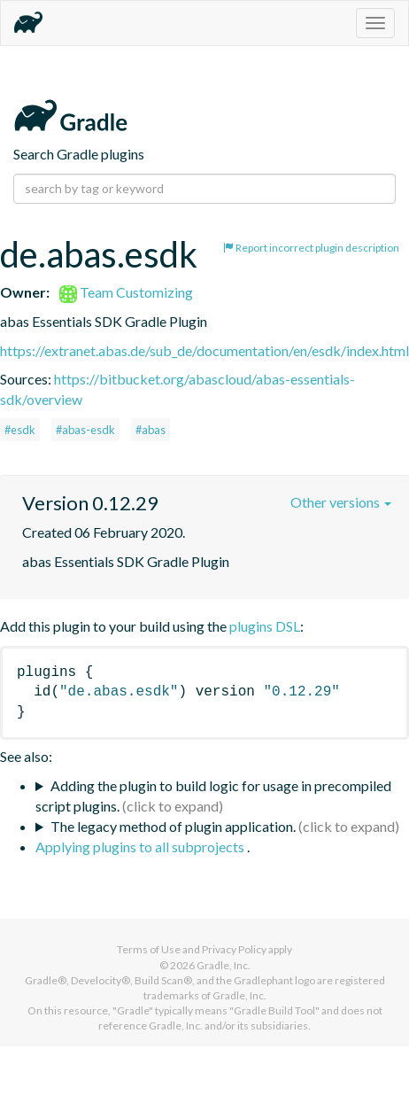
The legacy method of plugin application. (173, 826)
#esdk (19, 430)
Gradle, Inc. (224, 965)
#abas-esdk (85, 430)
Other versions (340, 501)
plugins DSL (264, 626)
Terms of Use (149, 949)
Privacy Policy (234, 949)
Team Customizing (126, 292)
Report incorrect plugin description (311, 247)
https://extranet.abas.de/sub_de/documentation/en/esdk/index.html (204, 350)
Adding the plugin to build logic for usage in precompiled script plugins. (213, 795)
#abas (150, 430)
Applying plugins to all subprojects (141, 846)
